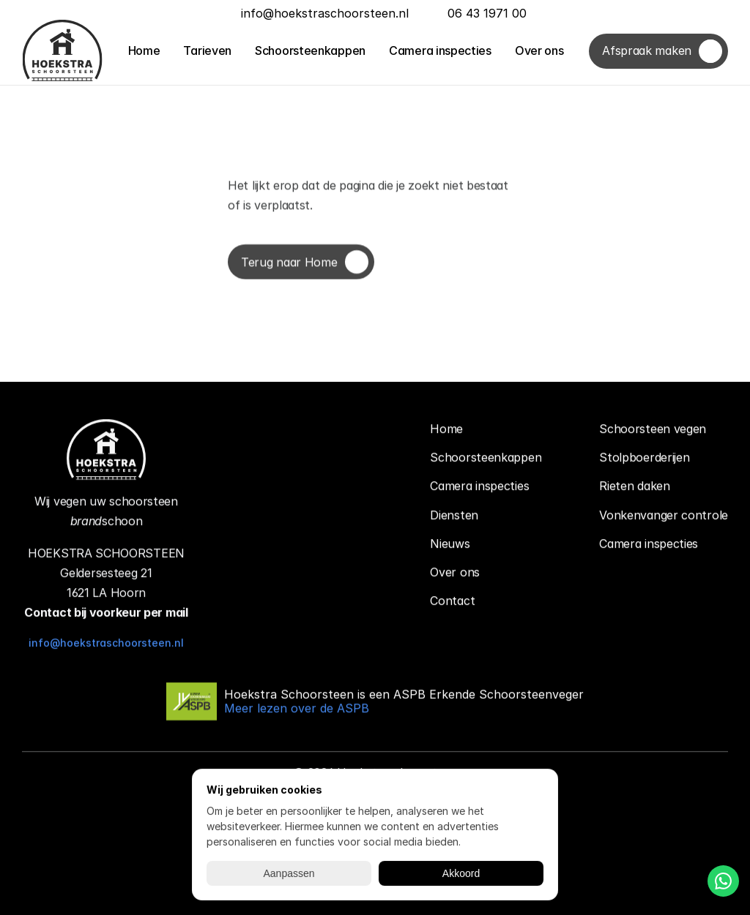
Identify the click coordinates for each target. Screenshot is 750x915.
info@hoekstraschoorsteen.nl (106, 643)
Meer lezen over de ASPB (296, 708)
